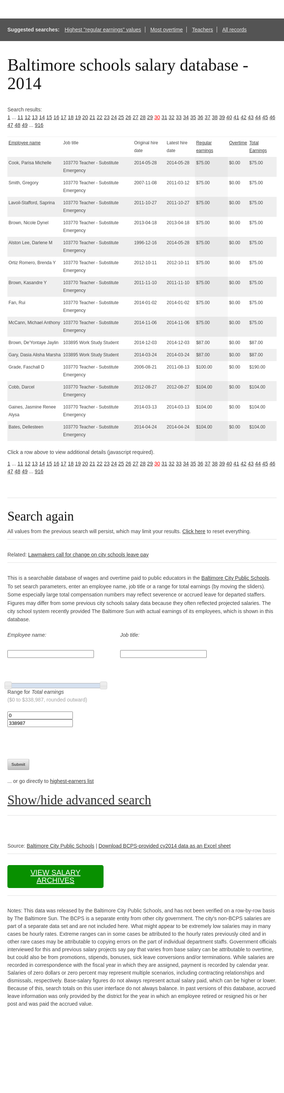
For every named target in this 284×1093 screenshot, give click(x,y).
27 (136, 117)
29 (150, 117)
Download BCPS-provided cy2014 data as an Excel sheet (164, 846)
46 (272, 117)
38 (215, 117)
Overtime (238, 142)
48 (17, 125)
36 (200, 117)
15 (49, 117)
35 (193, 117)
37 (207, 117)
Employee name (25, 142)
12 (28, 117)
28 (143, 117)
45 (265, 117)
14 (42, 117)
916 (39, 125)
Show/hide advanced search (79, 800)
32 (172, 117)
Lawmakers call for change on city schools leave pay (88, 555)
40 (229, 117)
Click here (193, 531)
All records (234, 30)
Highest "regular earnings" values (103, 30)
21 (92, 117)
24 (114, 117)
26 (128, 117)
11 (20, 117)
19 (78, 117)
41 (236, 117)
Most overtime (166, 30)
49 (25, 125)
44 (258, 117)
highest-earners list (72, 781)
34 (186, 117)
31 (165, 117)
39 (222, 117)
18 (71, 117)
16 (57, 117)
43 (251, 117)
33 (179, 117)
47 (10, 125)
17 (64, 117)
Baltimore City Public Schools (235, 578)
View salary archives (55, 876)
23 (107, 117)
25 (121, 117)
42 (244, 117)
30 (157, 117)
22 (99, 117)
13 (35, 117)
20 (85, 117)
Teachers (202, 30)
